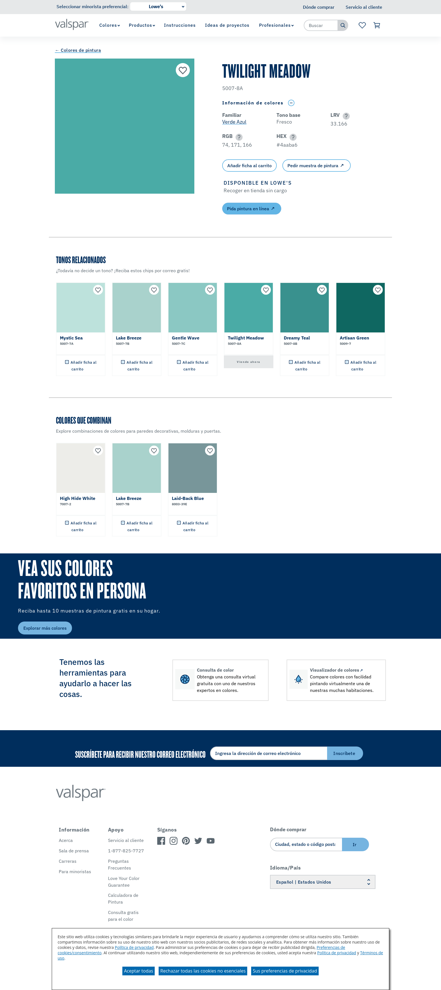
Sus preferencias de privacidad (285, 971)
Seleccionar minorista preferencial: (93, 6)
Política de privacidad (134, 947)
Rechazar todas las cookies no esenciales (203, 971)
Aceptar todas (138, 971)
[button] (345, 116)
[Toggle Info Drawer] (291, 103)
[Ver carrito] (377, 25)
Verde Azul (234, 122)
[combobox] (321, 25)
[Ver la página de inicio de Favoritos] (362, 25)
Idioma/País (285, 867)
